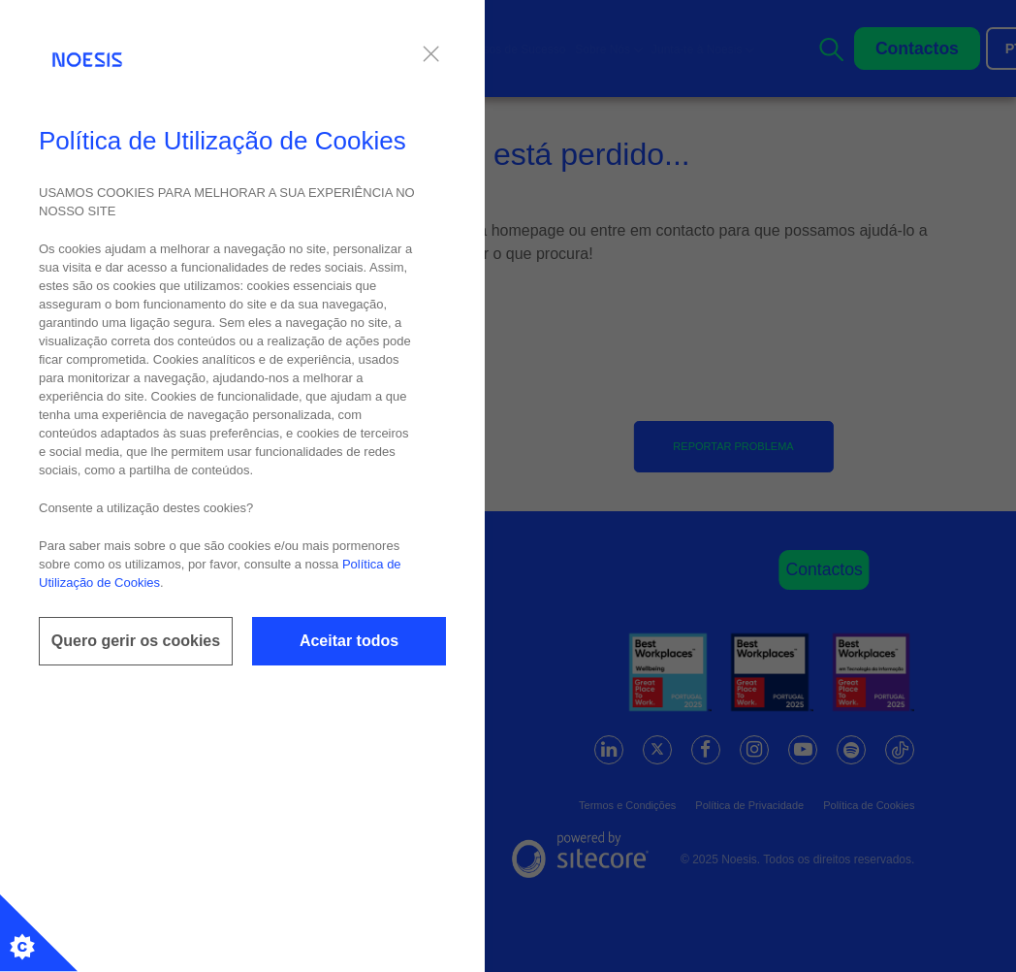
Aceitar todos (349, 640)
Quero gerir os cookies (135, 640)
